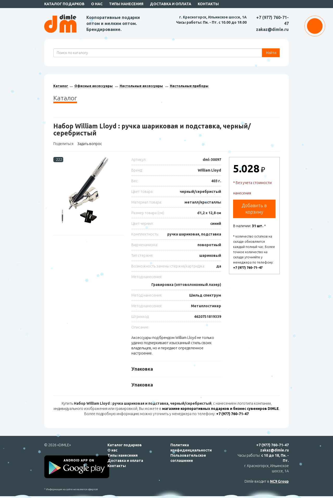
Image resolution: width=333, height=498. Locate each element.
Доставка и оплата (170, 4)
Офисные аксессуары (93, 86)
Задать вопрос (89, 144)
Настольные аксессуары (141, 86)
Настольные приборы (189, 86)
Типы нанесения (126, 4)
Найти (270, 53)
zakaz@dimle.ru (272, 29)
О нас (97, 4)
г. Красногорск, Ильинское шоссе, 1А (213, 17)
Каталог (60, 86)
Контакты (208, 4)
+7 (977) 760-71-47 (247, 267)
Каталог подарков (64, 4)
